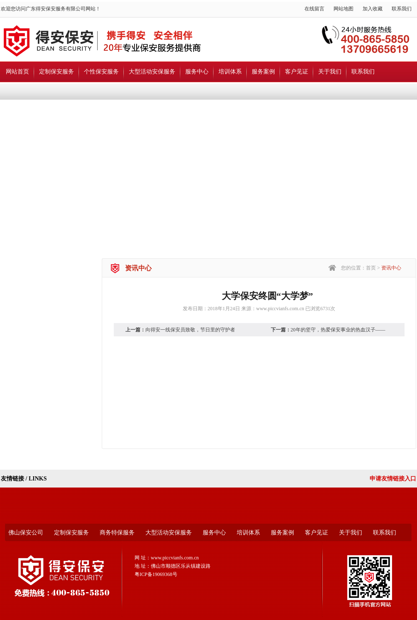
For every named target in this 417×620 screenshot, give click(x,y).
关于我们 (329, 72)
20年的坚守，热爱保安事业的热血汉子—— (338, 330)
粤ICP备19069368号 (156, 574)
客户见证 (296, 72)
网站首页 (17, 72)
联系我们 (402, 9)
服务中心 (196, 72)
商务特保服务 (117, 532)
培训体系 (230, 72)
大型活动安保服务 (152, 72)
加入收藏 (373, 9)
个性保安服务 (101, 72)
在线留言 (314, 9)
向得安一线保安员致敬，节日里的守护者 (190, 330)
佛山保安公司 (25, 532)
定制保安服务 (56, 72)
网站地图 (343, 9)
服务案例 (263, 72)
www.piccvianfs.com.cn (280, 308)
